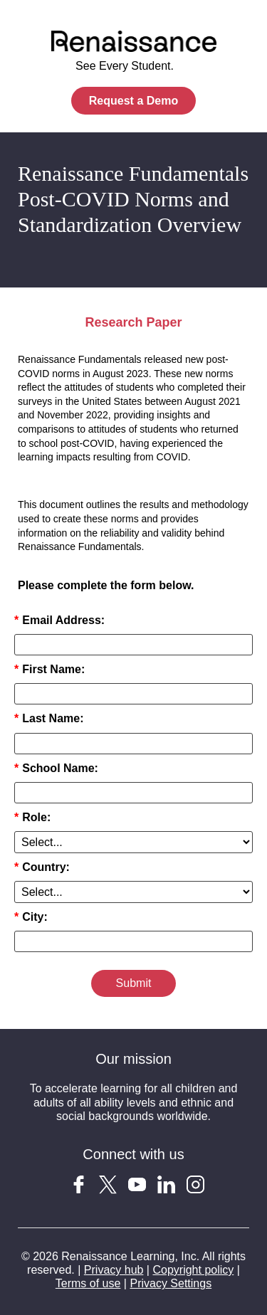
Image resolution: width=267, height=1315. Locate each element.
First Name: (49, 669)
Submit (134, 983)
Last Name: (48, 718)
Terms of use (88, 1283)
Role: (32, 817)
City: (31, 917)
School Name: (56, 768)
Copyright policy (193, 1270)
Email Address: (59, 620)
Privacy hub (114, 1270)
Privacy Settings (170, 1283)
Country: (42, 867)
